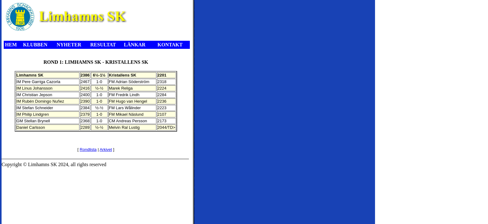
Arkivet (106, 149)
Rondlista (88, 149)
